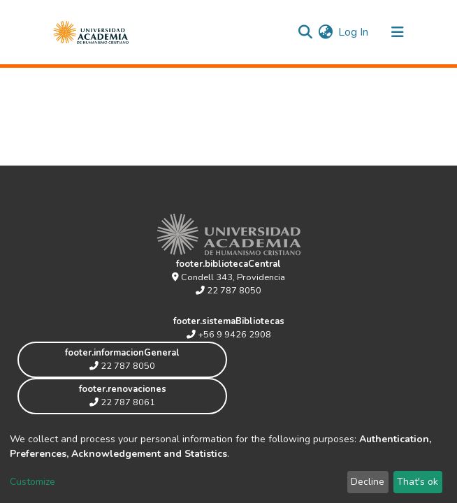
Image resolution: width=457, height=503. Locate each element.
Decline (367, 481)
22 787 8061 (122, 402)
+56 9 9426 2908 (229, 334)
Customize (32, 481)
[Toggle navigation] (397, 32)
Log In (354, 32)
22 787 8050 (228, 290)
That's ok (417, 481)
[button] (325, 32)
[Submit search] (305, 32)
